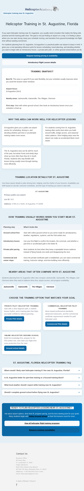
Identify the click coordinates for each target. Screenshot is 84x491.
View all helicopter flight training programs (42, 423)
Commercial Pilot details (57, 324)
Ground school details (15, 348)
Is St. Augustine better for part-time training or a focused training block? (34, 378)
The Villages (37, 287)
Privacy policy (29, 481)
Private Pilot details (14, 319)
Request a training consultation (42, 430)
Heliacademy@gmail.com (29, 474)
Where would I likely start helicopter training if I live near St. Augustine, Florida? (37, 370)
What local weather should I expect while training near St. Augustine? (32, 385)
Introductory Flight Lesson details (42, 62)
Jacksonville (9, 287)
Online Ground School (38, 416)
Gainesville (22, 287)
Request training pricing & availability (42, 56)
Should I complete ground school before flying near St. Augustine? (31, 392)
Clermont (50, 287)
